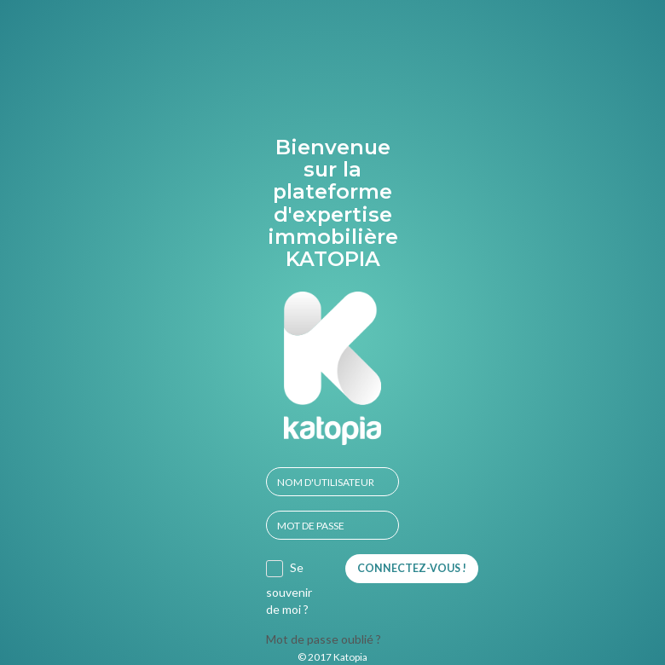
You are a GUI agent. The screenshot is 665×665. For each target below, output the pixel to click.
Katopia (350, 657)
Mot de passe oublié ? (323, 639)
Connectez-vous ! (411, 568)
